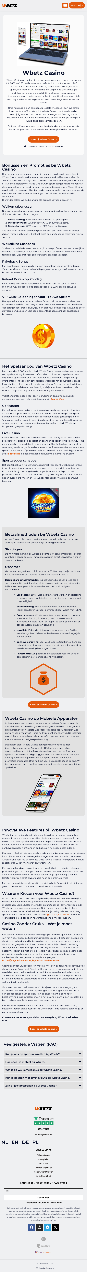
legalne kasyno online (57, 914)
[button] (65, 5)
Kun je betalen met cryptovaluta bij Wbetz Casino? (37, 1077)
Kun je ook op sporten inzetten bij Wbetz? (32, 1054)
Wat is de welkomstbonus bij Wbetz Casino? (33, 1069)
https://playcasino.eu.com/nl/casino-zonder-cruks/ (30, 960)
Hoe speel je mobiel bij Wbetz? (25, 1062)
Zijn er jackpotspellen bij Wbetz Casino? (31, 1085)
